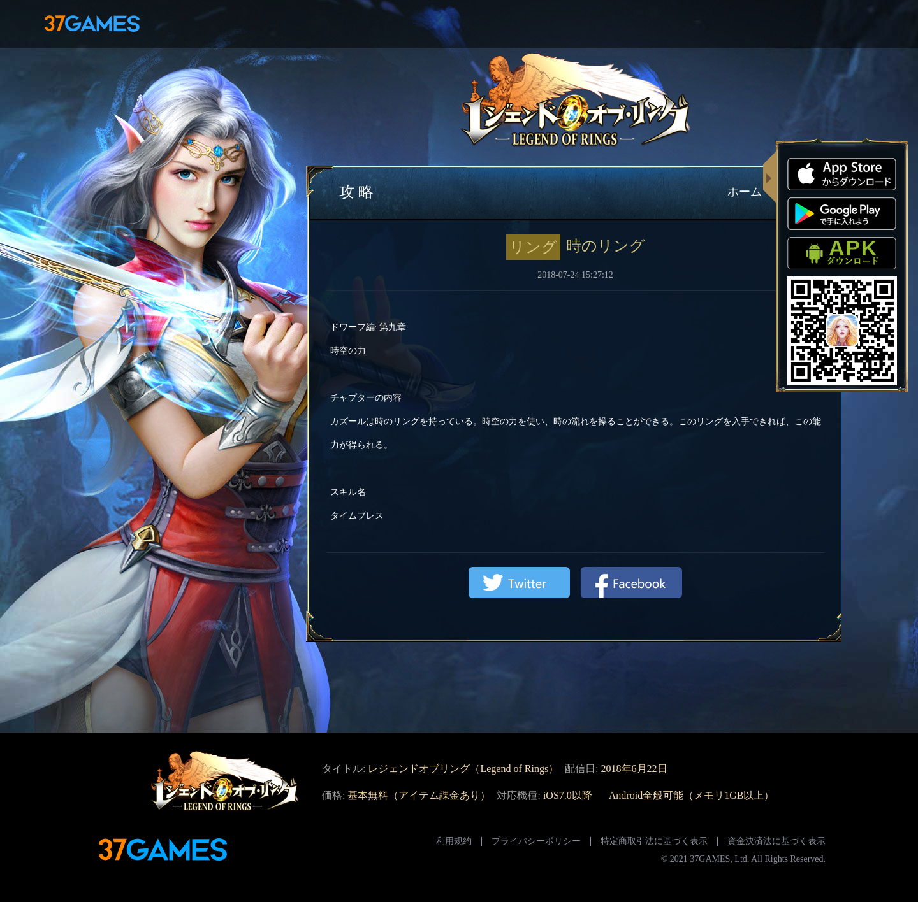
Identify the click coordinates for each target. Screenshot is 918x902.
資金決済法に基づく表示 (776, 841)
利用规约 (454, 841)
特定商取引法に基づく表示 (654, 841)
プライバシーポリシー (536, 841)
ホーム (744, 191)
